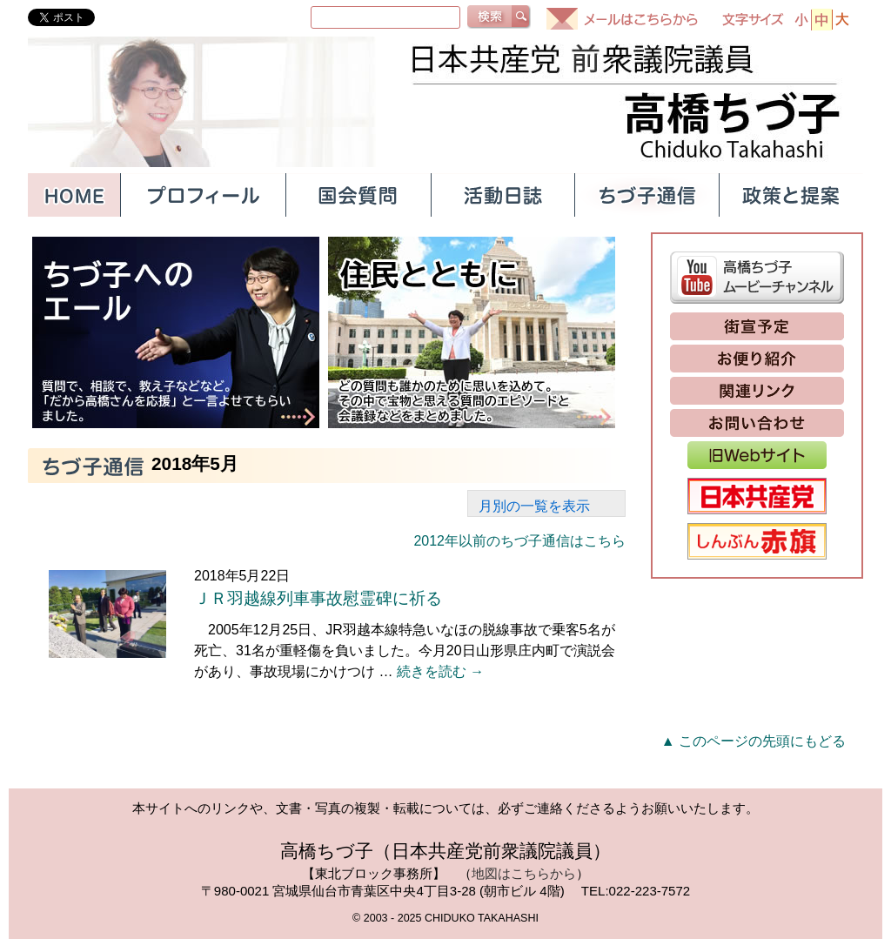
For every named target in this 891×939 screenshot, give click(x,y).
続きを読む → (440, 671)
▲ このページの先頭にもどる (753, 741)
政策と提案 (791, 195)
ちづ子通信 (646, 195)
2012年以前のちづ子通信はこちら (519, 540)
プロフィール (202, 195)
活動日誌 (502, 195)
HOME (74, 195)
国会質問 (357, 195)
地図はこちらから (524, 873)
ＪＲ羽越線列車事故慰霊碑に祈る (318, 598)
